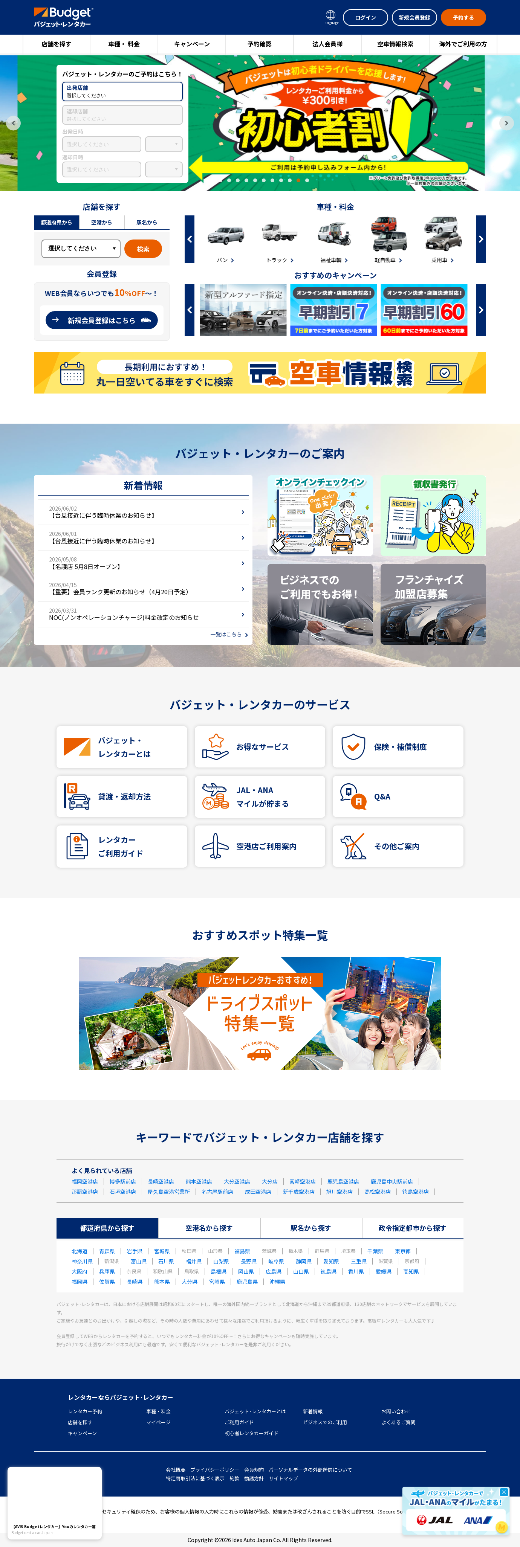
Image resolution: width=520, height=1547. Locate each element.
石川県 (166, 1261)
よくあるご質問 (398, 1422)
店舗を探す (56, 43)
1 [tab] (212, 180)
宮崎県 (217, 1281)
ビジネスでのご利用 (325, 1422)
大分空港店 (237, 1181)
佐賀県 (107, 1281)
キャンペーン (192, 43)
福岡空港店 (85, 1181)
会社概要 (175, 1469)
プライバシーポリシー (214, 1469)
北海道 (79, 1251)
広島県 (273, 1271)
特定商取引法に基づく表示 (195, 1478)
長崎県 (134, 1281)
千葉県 (375, 1251)
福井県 (194, 1261)
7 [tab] (264, 180)
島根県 (218, 1271)
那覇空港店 (85, 1191)
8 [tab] (272, 180)
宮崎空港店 (302, 1181)
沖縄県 (277, 1281)
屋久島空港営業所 (169, 1191)
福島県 (242, 1251)
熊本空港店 (199, 1181)
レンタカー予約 (85, 1411)
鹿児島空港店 (343, 1181)
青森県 (107, 1251)
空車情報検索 (395, 43)
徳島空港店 (415, 1191)
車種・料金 (158, 1411)
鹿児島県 (247, 1281)
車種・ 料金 (124, 43)
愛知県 (331, 1261)
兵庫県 (107, 1271)
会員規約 (254, 1469)
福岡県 (79, 1281)
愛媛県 (384, 1271)
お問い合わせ (396, 1411)
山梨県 (221, 1261)
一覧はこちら (226, 634)
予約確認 (260, 43)
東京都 (403, 1251)
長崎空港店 (161, 1181)
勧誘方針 (254, 1478)
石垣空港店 (123, 1191)
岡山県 (246, 1271)
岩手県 (134, 1251)
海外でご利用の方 (463, 43)
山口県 (301, 1271)
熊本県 (162, 1281)
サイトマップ (283, 1478)
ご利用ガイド (239, 1422)
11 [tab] (298, 180)
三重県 (359, 1261)
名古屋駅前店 (217, 1191)
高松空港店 (377, 1191)
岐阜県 (276, 1261)
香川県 (356, 1271)
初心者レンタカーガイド (251, 1433)
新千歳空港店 (299, 1191)
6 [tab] (255, 180)
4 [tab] (238, 180)
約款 (234, 1478)
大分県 (189, 1281)
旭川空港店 (339, 1191)
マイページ (158, 1422)
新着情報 (313, 1411)
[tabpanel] (260, 123)
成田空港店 (258, 1191)
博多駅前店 (123, 1181)
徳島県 (328, 1271)
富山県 (139, 1261)
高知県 (411, 1271)
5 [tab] (246, 180)
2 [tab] (220, 180)
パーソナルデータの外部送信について (310, 1469)
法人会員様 (327, 43)
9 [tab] (281, 180)
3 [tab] (229, 180)
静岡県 (304, 1261)
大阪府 (79, 1271)
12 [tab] (307, 180)
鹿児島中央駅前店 (392, 1181)
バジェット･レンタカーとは (255, 1411)
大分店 (270, 1181)
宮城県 (162, 1251)
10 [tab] (290, 180)
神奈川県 (82, 1261)
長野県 (249, 1261)
